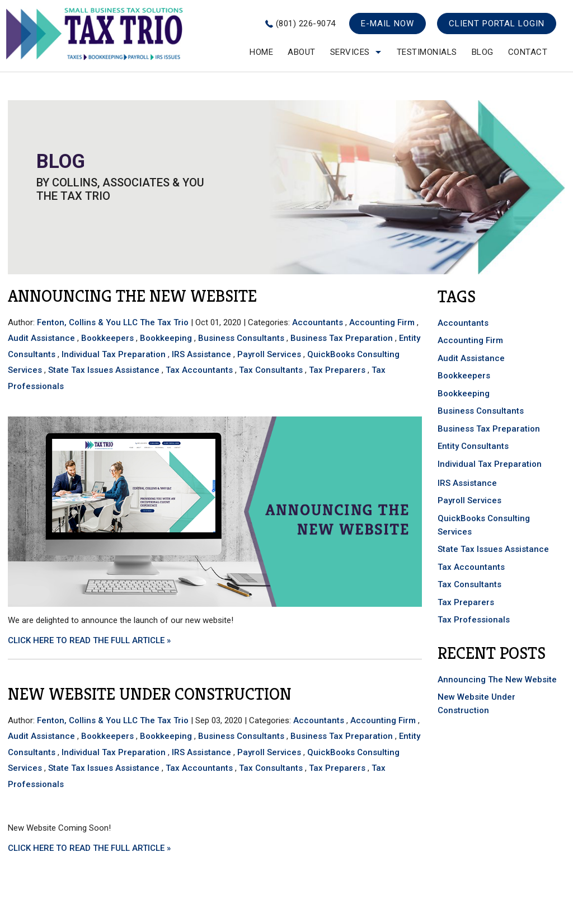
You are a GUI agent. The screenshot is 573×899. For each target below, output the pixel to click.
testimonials (427, 52)
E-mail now (387, 23)
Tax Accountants (199, 370)
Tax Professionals (474, 620)
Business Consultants (241, 338)
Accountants (317, 322)
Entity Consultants (473, 446)
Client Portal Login (496, 23)
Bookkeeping (166, 338)
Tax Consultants (271, 370)
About (302, 52)
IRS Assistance (201, 354)
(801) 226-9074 (306, 23)
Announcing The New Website (132, 296)
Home (261, 52)
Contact (528, 52)
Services (350, 52)
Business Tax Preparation (341, 338)
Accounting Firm (382, 322)
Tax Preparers (337, 370)
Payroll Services (269, 354)
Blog (483, 52)
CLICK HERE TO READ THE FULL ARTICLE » (89, 640)
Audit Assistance (41, 338)
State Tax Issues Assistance (103, 370)
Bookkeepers (107, 338)
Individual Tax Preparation (114, 354)
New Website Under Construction (150, 694)
